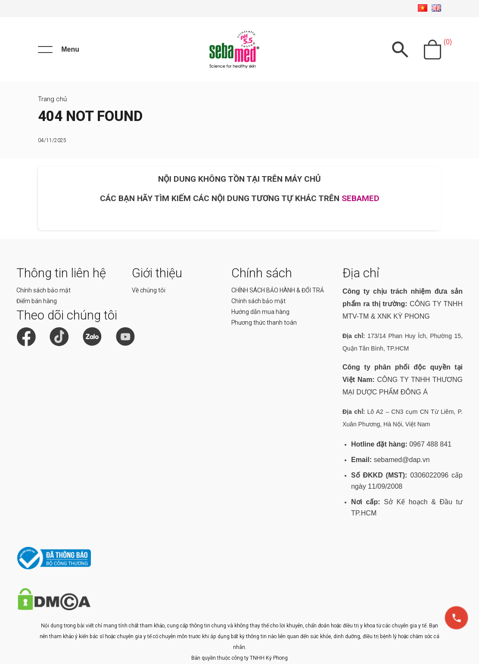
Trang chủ (52, 99)
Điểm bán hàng (36, 301)
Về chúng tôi (148, 290)
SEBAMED (360, 198)
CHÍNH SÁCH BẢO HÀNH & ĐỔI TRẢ (277, 290)
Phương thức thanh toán (264, 322)
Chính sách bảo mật (43, 290)
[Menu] (58, 49)
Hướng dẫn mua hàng (260, 311)
